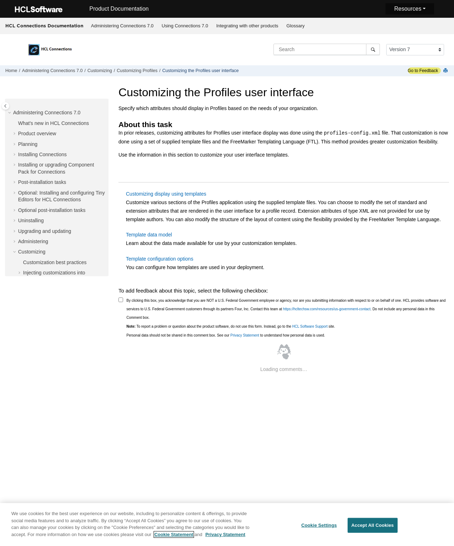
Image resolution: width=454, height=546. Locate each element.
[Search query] (326, 49)
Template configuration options (159, 259)
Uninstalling (31, 220)
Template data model (149, 234)
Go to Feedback (423, 70)
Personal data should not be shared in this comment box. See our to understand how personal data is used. (226, 335)
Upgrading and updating (44, 231)
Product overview (37, 133)
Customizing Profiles (137, 70)
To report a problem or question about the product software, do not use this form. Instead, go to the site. (231, 326)
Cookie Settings (319, 527)
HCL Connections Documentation (44, 25)
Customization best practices (55, 262)
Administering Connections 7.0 (122, 25)
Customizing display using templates (166, 194)
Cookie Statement (173, 537)
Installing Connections (42, 154)
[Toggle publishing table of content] (5, 106)
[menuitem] (122, 26)
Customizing (99, 70)
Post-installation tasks (42, 182)
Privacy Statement (244, 335)
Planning (28, 144)
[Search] (373, 49)
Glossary (296, 25)
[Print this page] (446, 71)
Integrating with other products (247, 25)
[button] (10, 112)
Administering (33, 241)
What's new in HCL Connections (53, 123)
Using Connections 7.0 (185, 25)
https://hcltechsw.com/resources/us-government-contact (327, 309)
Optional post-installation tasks (51, 210)
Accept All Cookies (372, 527)
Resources (407, 9)
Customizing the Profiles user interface (200, 70)
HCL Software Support (310, 326)
